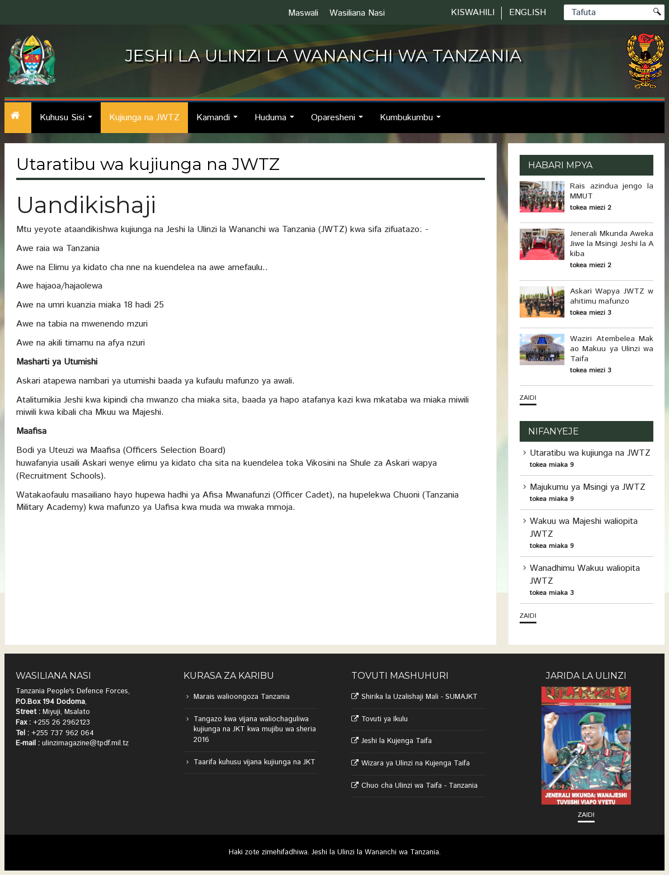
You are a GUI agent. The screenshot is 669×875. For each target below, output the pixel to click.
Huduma (277, 122)
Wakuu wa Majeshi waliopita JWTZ (584, 528)
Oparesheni (340, 122)
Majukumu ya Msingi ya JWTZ (588, 487)
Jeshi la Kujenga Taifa (396, 741)
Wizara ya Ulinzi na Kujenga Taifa (415, 763)
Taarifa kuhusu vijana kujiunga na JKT (254, 762)
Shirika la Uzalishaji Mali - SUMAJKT (419, 697)
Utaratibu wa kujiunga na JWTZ (590, 453)
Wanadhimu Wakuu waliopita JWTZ (585, 575)
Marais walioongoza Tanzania (242, 697)
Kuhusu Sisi (69, 122)
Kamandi (220, 122)
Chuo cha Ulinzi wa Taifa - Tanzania (419, 786)
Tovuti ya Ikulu (384, 719)
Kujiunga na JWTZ (144, 117)
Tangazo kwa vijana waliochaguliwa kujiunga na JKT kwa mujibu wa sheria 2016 (255, 729)
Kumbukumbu (413, 122)
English (527, 12)
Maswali (303, 13)
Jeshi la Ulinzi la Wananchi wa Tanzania (375, 852)
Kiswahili (472, 12)
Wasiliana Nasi (357, 13)
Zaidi (528, 398)
